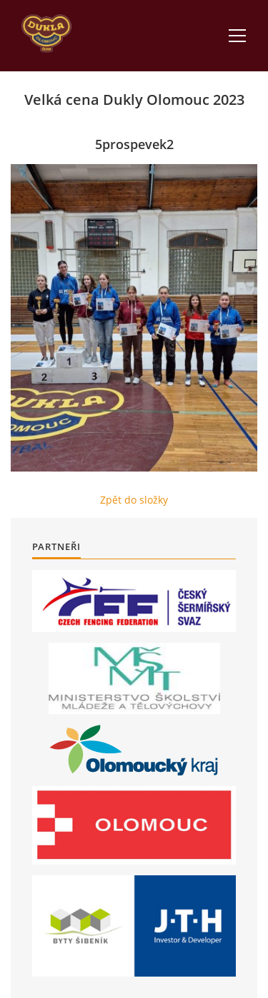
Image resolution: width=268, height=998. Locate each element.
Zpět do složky (134, 499)
